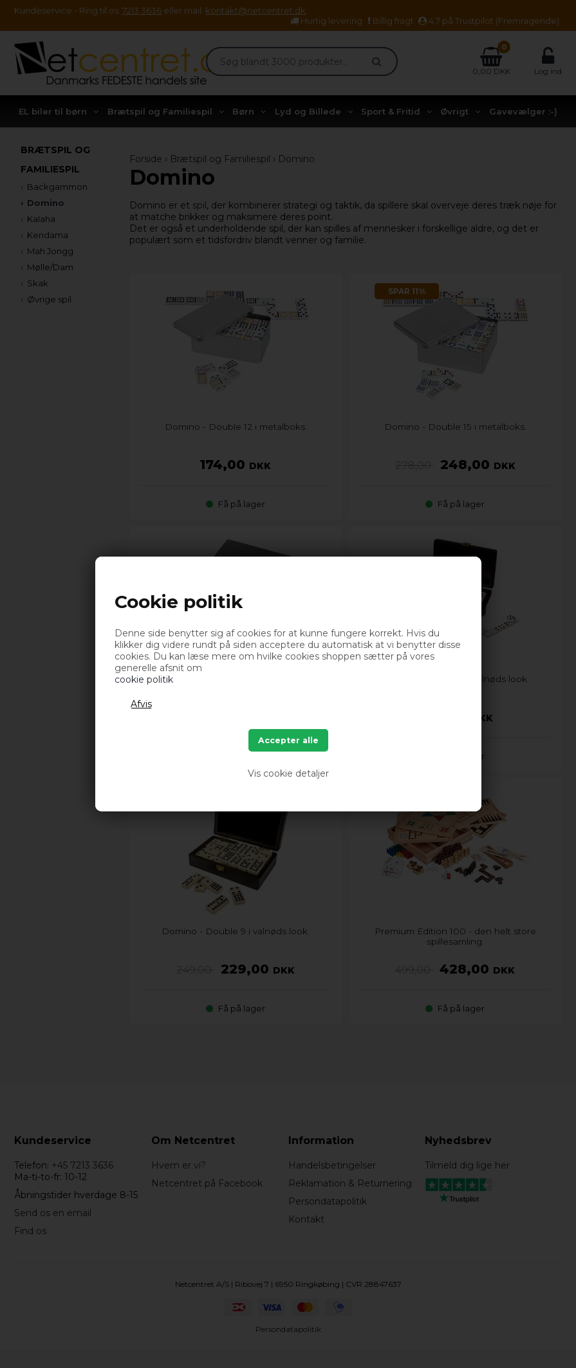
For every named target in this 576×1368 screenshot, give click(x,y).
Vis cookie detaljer (288, 773)
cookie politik (144, 679)
